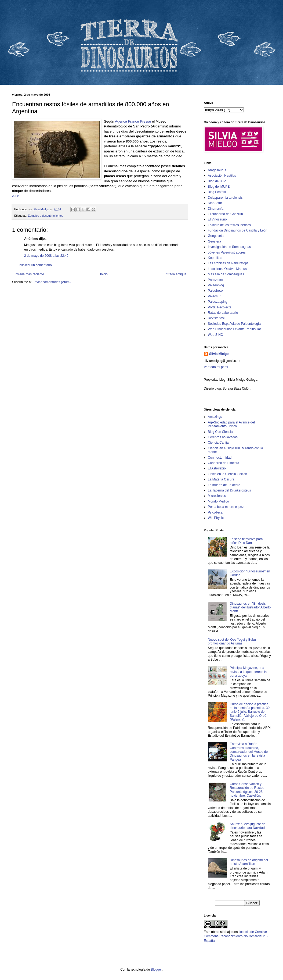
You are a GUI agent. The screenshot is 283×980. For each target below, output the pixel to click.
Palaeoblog (216, 285)
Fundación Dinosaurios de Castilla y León (237, 230)
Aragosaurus (217, 170)
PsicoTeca (215, 512)
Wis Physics (216, 518)
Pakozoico (215, 280)
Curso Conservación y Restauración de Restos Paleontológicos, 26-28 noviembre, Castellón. (247, 789)
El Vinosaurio (217, 219)
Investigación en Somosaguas (229, 247)
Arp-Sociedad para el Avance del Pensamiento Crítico (231, 424)
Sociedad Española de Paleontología (234, 324)
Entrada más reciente (28, 274)
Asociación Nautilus (222, 175)
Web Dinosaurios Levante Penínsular (234, 329)
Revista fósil (216, 318)
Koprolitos (215, 258)
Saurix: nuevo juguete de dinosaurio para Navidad (248, 826)
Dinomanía (215, 209)
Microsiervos (217, 496)
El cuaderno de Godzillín (225, 214)
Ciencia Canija (218, 442)
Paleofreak (215, 291)
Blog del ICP (217, 181)
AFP (15, 196)
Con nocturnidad (219, 457)
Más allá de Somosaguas (226, 274)
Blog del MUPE (219, 186)
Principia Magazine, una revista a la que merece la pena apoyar (248, 672)
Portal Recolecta (219, 307)
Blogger (156, 969)
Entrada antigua (175, 274)
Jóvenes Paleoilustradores (227, 252)
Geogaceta (216, 236)
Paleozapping (217, 302)
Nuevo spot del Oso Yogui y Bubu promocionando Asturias (232, 641)
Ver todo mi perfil (216, 367)
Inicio (104, 274)
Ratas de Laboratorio (223, 313)
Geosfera (214, 241)
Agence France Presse (133, 121)
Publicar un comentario (35, 265)
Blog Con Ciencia (220, 432)
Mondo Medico (218, 501)
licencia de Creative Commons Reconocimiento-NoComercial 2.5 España (235, 936)
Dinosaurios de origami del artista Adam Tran (249, 862)
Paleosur (214, 296)
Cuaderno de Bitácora (223, 463)
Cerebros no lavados (223, 437)
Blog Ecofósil (217, 192)
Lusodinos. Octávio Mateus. (228, 269)
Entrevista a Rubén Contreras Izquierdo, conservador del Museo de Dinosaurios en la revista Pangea (249, 751)
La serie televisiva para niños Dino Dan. (246, 541)
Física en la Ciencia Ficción (227, 474)
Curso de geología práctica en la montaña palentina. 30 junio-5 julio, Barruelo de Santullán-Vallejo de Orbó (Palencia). (250, 712)
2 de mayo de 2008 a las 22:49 (46, 256)
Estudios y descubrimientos (45, 215)
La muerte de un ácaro (224, 485)
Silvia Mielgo (219, 354)
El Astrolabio (217, 468)
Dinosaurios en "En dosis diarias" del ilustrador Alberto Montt (250, 607)
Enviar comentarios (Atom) (51, 282)
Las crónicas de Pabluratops (228, 263)
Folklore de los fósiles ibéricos (229, 225)
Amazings (215, 417)
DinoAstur (215, 203)
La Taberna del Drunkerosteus (229, 490)
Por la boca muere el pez (226, 507)
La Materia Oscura (221, 479)
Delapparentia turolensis (225, 197)
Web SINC (215, 335)
